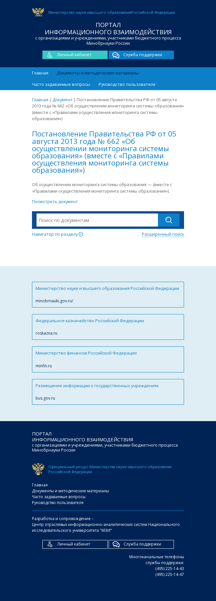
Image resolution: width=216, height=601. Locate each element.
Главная (40, 73)
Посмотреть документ (55, 201)
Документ (62, 100)
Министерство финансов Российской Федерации (108, 359)
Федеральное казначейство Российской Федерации (108, 327)
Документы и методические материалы (98, 73)
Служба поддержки (135, 55)
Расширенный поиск (163, 234)
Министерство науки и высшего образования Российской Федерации (108, 294)
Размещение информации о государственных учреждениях (108, 392)
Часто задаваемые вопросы (61, 84)
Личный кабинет (67, 55)
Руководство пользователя (127, 84)
